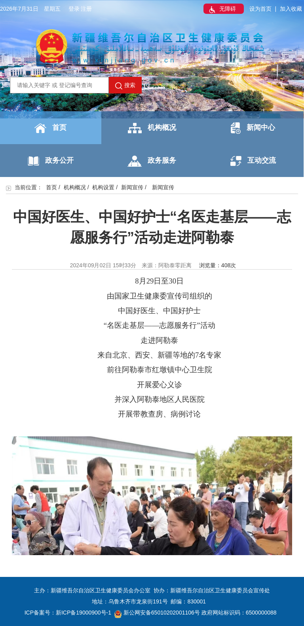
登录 (74, 9)
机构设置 (103, 187)
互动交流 (253, 161)
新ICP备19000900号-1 (83, 612)
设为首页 (260, 9)
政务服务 (151, 161)
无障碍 (221, 9)
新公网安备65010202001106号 (157, 612)
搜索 (125, 85)
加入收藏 (291, 9)
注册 (86, 9)
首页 (50, 128)
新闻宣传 (132, 187)
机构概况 (152, 128)
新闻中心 (253, 128)
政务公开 (51, 161)
